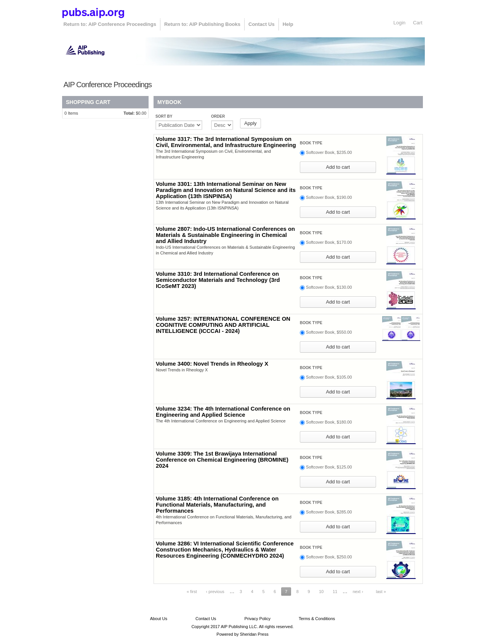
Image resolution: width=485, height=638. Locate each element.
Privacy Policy (257, 618)
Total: (128, 113)
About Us (158, 618)
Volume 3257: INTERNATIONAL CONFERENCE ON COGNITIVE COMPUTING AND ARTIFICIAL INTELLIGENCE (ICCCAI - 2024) (223, 325)
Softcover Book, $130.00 (329, 287)
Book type (311, 143)
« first (192, 591)
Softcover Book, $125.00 (329, 467)
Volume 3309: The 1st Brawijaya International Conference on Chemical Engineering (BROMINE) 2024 (222, 460)
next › (358, 591)
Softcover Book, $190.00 (329, 197)
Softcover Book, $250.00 (329, 557)
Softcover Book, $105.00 (329, 377)
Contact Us (261, 24)
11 (335, 591)
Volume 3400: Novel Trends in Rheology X (212, 364)
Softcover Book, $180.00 (329, 422)
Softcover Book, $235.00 (329, 152)
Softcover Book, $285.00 (329, 512)
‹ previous (215, 591)
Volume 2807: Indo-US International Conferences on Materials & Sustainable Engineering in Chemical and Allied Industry (225, 235)
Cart (418, 23)
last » (381, 591)
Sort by (163, 116)
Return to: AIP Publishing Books (202, 24)
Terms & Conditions (317, 618)
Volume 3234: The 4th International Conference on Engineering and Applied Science (223, 412)
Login (400, 23)
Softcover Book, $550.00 (329, 332)
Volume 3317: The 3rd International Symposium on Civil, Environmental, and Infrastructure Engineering (226, 142)
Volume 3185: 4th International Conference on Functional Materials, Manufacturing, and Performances (217, 505)
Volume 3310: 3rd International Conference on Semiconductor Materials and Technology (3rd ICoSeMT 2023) (218, 280)
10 (321, 591)
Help (288, 24)
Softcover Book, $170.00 (329, 242)
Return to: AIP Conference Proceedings (110, 24)
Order (218, 116)
